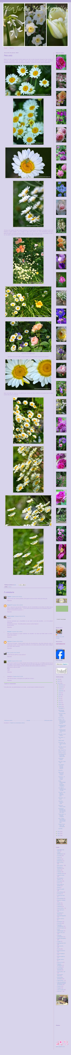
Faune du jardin (60, 889)
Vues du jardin (60, 989)
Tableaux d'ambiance (59, 964)
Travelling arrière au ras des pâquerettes (62, 755)
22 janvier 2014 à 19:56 (17, 676)
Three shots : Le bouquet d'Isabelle (62, 815)
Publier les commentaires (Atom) (17, 722)
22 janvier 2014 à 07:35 (19, 616)
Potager (59, 941)
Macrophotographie (61, 915)
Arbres (58, 857)
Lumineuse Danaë (60, 759)
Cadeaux (59, 871)
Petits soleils (61, 740)
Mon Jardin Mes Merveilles (35, 9)
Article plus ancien (48, 720)
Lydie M (9, 661)
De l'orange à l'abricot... (60, 879)
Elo (8, 652)
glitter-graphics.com (60, 1046)
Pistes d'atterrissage (60, 930)
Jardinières (59, 906)
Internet (59, 904)
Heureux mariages (61, 900)
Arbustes (59, 859)
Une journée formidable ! (61, 711)
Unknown (9, 641)
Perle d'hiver (61, 717)
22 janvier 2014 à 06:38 (17, 605)
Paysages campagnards (60, 925)
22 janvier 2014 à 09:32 (17, 641)
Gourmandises (60, 898)
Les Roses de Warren (60, 913)
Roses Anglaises (61, 953)
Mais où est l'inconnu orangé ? (61, 773)
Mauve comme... (61, 918)
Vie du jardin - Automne (60, 969)
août (60, 692)
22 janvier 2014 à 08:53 (17, 631)
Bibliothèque (60, 860)
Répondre (9, 600)
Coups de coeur (60, 875)
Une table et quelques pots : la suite (62, 789)
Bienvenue (12, 48)
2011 (59, 835)
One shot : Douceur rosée (60, 802)
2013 (59, 831)
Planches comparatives (60, 936)
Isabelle (9, 596)
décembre (61, 684)
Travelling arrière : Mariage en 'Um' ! (62, 726)
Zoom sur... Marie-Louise (61, 806)
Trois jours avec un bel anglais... (61, 714)
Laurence (59, 634)
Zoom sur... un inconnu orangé (61, 778)
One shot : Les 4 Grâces (62, 735)
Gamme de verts (61, 895)
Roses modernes (61, 956)
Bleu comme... (60, 865)
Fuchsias (59, 893)
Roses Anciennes (61, 950)
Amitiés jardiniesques (60, 853)
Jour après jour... (61, 909)
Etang (58, 887)
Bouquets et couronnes (60, 868)
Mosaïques (59, 921)
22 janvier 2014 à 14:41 (16, 661)
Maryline (9, 631)
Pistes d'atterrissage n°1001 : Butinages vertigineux (62, 783)
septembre (61, 690)
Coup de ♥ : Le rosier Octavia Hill (62, 744)
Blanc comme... (60, 862)
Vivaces (9, 586)
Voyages (59, 988)
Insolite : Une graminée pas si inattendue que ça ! (62, 721)
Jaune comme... (60, 908)
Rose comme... (60, 946)
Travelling (59, 967)
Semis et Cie (60, 962)
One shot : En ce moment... (62, 747)
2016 (59, 679)
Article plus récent (8, 720)
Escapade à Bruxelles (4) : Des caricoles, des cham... (62, 810)
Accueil (5, 48)
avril (60, 700)
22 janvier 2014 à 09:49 (14, 652)
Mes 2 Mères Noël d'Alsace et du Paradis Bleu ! (62, 820)
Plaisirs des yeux (61, 932)
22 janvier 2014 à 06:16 (16, 596)
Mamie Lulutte (10, 616)
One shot (59, 923)
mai (60, 698)
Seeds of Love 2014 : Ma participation (61, 825)
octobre (60, 688)
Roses (58, 949)
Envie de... (60, 770)
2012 (59, 833)
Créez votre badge (59, 660)
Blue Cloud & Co (62, 750)
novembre (61, 687)
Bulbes (58, 870)
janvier (60, 706)
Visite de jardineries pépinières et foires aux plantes (61, 983)
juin (60, 696)
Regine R (9, 605)
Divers (58, 882)
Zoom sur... (59, 991)
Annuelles (59, 855)
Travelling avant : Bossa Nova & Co (61, 731)
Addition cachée (62, 752)
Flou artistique (60, 892)
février (60, 704)
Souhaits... (60, 828)
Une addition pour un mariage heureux (61, 766)
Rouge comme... (61, 959)
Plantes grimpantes (61, 938)
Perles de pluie (60, 928)
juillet (60, 694)
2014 (59, 683)
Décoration (59, 881)
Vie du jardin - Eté (61, 971)
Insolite (58, 903)
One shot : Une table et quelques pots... (61, 794)
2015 (59, 681)
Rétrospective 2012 (61, 943)
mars (60, 702)
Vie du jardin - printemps (60, 978)
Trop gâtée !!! (61, 708)
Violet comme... (60, 980)
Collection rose (60, 873)
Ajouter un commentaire (10, 683)
